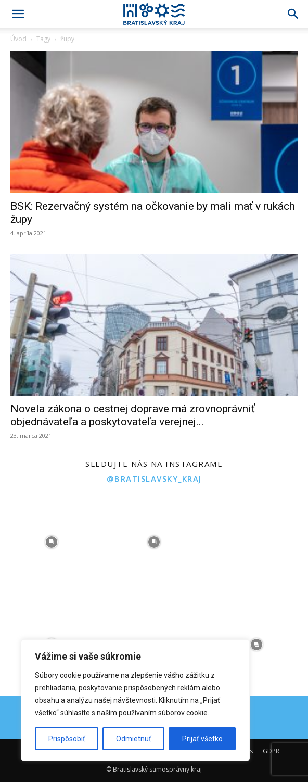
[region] (135, 700)
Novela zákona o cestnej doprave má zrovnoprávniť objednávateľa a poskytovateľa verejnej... (132, 415)
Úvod (18, 38)
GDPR (271, 751)
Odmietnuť (133, 739)
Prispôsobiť (66, 739)
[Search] (293, 14)
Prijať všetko (202, 739)
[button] (17, 14)
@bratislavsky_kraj (154, 478)
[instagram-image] (51, 541)
